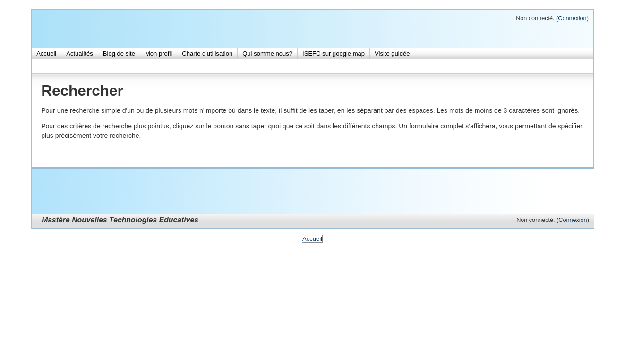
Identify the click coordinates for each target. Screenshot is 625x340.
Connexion (572, 18)
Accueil (312, 238)
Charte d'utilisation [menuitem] (207, 53)
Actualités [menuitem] (79, 53)
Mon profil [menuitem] (158, 53)
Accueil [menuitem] (46, 53)
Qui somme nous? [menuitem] (267, 53)
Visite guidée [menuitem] (392, 53)
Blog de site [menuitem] (119, 53)
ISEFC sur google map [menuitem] (333, 53)
